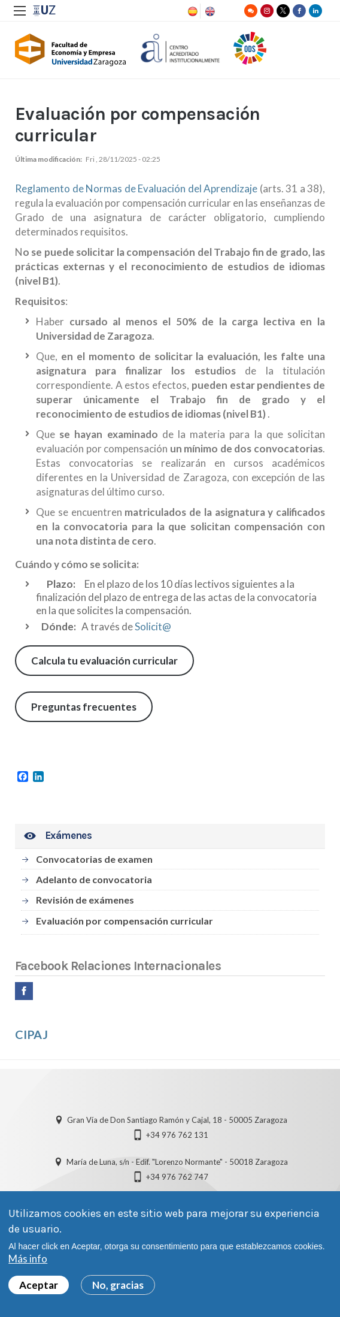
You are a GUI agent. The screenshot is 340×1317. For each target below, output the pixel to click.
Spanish (191, 11)
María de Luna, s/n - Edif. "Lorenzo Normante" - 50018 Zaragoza (177, 1162)
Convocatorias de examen (94, 859)
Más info (27, 1264)
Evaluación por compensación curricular (124, 920)
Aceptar (38, 1290)
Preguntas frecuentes (83, 706)
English (209, 11)
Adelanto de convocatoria (94, 879)
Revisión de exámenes (85, 899)
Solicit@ (153, 626)
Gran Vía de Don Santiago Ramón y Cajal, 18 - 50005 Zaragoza (177, 1120)
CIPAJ (31, 1034)
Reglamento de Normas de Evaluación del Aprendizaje (136, 188)
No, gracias (118, 1290)
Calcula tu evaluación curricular (104, 660)
